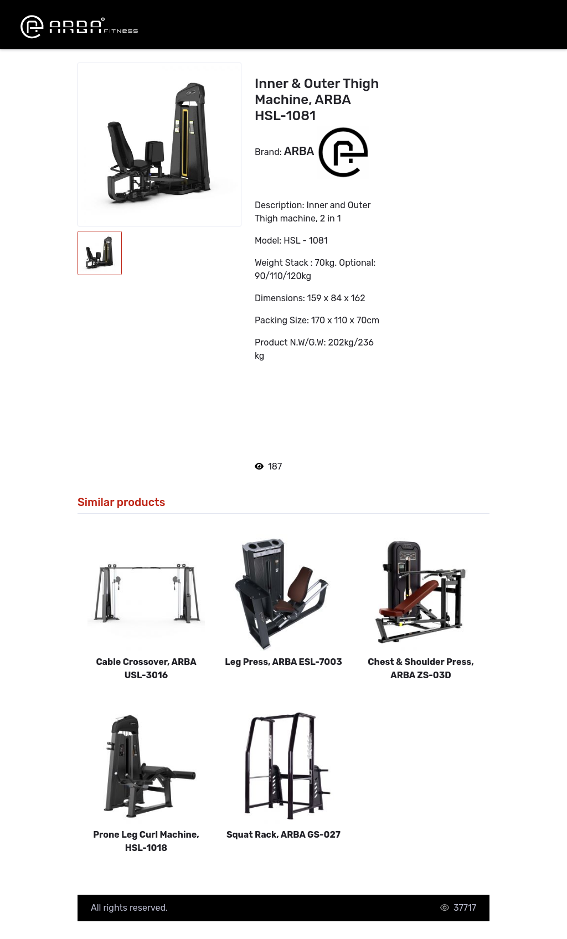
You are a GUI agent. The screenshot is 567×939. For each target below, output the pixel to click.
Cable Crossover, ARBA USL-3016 (146, 668)
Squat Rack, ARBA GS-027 (283, 834)
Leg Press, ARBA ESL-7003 (283, 662)
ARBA (300, 151)
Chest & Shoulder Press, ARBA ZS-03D (420, 668)
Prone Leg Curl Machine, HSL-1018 (146, 841)
